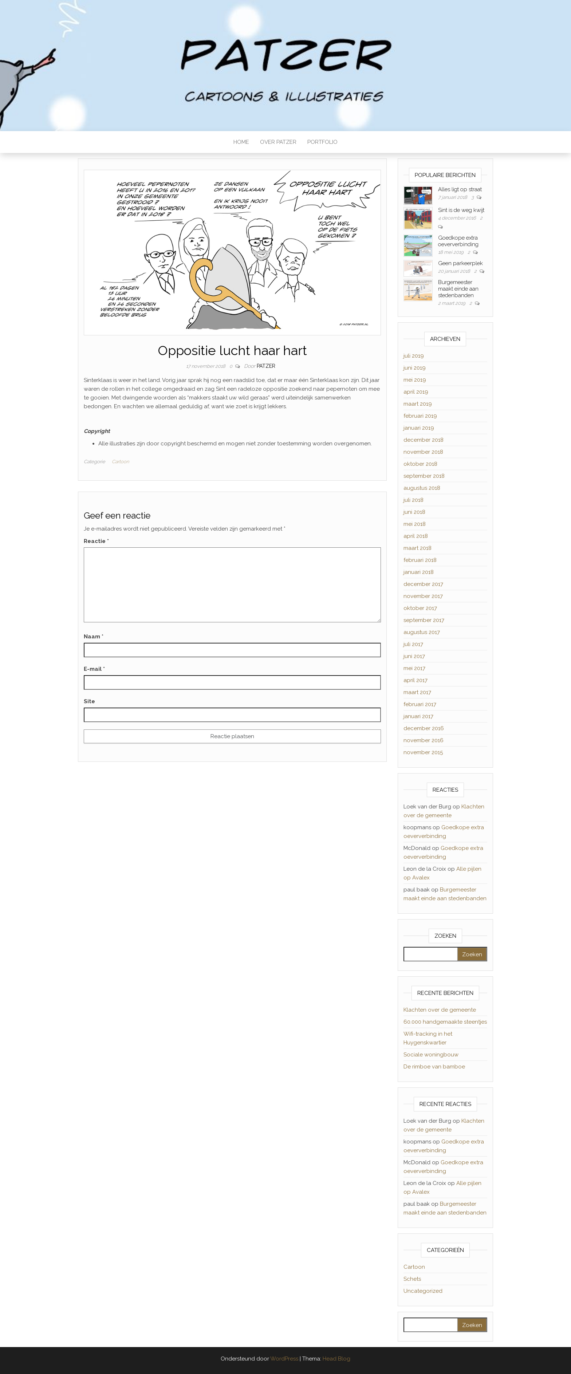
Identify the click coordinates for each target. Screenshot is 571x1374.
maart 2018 (417, 548)
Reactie (96, 541)
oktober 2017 (420, 608)
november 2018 (423, 452)
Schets (412, 1279)
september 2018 (424, 476)
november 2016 (423, 740)
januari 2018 (418, 572)
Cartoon (120, 461)
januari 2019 (418, 428)
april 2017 (415, 680)
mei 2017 (414, 668)
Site (89, 701)
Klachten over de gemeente (439, 1010)
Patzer (266, 366)
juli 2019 (413, 356)
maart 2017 (417, 692)
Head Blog (336, 1358)
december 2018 (423, 440)
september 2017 (423, 620)
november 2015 (423, 752)
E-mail (94, 669)
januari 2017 (418, 716)
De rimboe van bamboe (434, 1066)
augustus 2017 (421, 632)
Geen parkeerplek (460, 263)
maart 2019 (417, 404)
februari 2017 (419, 704)
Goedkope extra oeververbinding (458, 241)
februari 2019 (420, 416)
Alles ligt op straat (460, 189)
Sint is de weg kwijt (461, 210)
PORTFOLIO (322, 142)
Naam (93, 636)
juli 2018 (413, 500)
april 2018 (415, 536)
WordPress (284, 1358)
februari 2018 (420, 560)
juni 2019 (414, 368)
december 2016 (423, 728)
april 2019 (415, 392)
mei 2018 (414, 524)
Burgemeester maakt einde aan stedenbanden (458, 289)
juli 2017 (413, 644)
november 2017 (423, 596)
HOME (241, 142)
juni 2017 (414, 656)
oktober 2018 (420, 464)
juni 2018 (414, 512)
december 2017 (423, 584)
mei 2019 (414, 380)
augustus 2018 (421, 488)
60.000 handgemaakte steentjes (445, 1022)
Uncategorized (422, 1291)
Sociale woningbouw (430, 1054)
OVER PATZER (278, 142)
